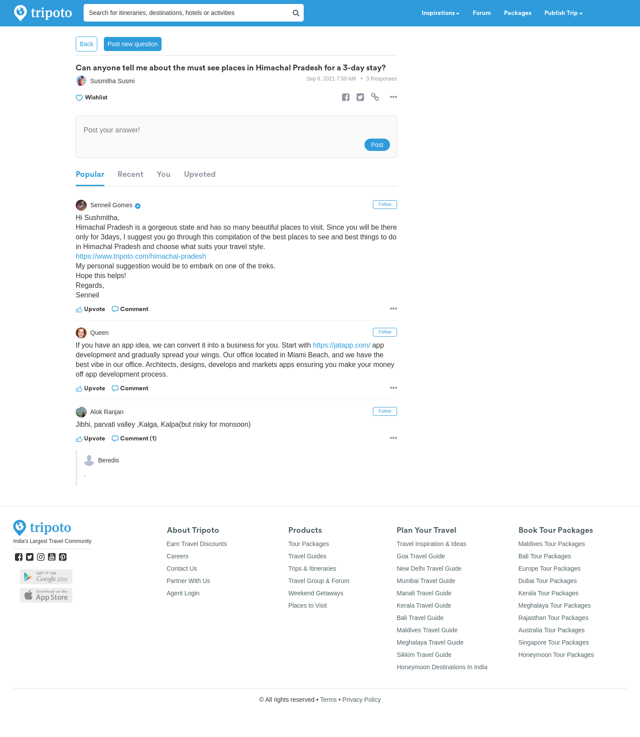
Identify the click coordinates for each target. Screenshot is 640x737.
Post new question (132, 44)
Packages (517, 13)
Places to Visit (307, 605)
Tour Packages (308, 543)
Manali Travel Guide (424, 593)
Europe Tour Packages (550, 568)
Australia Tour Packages (552, 630)
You (164, 174)
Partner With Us (188, 580)
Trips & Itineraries (312, 568)
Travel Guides (307, 556)
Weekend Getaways (315, 593)
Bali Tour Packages (545, 556)
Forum (482, 13)
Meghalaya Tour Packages (555, 605)
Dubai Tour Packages (548, 580)
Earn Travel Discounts (197, 543)
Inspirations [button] (441, 13)
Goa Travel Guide (421, 556)
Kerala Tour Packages (549, 593)
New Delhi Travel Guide (429, 568)
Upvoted (200, 174)
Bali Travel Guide (420, 617)
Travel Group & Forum (318, 580)
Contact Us (182, 568)
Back (86, 44)
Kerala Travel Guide (424, 605)
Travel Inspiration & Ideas (431, 543)
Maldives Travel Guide (427, 630)
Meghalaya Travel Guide (430, 642)
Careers (178, 556)
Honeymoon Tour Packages (556, 654)
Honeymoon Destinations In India (442, 667)
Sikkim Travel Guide (424, 654)
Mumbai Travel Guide (426, 580)
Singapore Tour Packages (554, 642)
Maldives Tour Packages (552, 543)
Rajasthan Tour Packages (554, 617)
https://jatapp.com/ (342, 345)
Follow (385, 204)
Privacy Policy (361, 699)
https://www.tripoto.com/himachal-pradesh (141, 256)
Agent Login (183, 593)
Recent (130, 174)
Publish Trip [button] (563, 13)
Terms (328, 699)
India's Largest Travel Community (52, 541)
